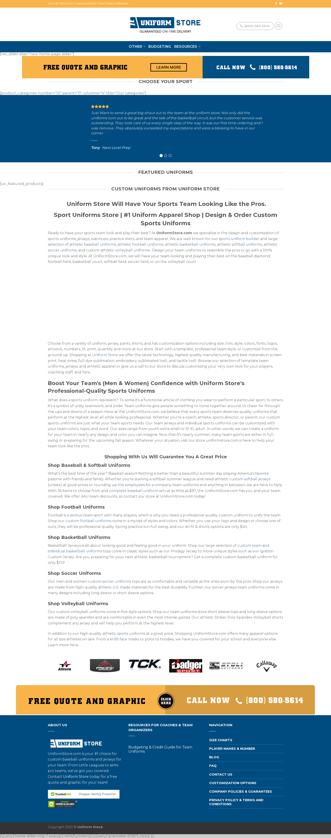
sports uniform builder (239, 239)
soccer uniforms (62, 250)
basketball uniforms (197, 244)
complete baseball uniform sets (137, 491)
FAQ (213, 766)
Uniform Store (105, 355)
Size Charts (220, 740)
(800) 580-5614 (255, 26)
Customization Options (232, 783)
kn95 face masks (124, 639)
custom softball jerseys (249, 479)
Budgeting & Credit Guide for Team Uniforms (160, 749)
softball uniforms (247, 244)
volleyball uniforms (132, 250)
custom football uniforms (88, 521)
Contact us (220, 774)
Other (135, 46)
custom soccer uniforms (109, 581)
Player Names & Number (232, 749)
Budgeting (159, 46)
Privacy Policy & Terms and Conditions (236, 802)
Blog (214, 757)
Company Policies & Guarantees (240, 791)
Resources (185, 46)
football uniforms (147, 244)
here (74, 645)
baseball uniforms (100, 244)
